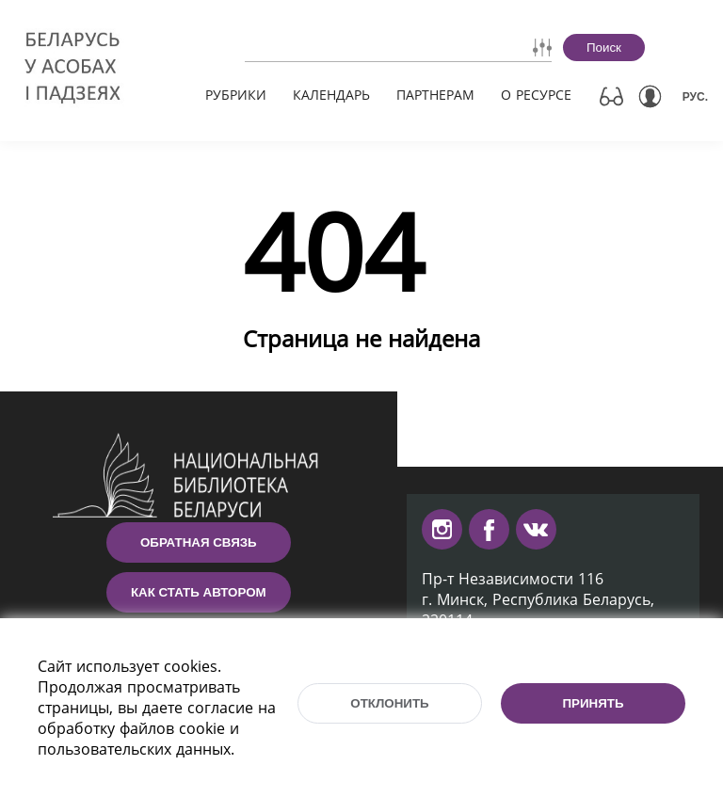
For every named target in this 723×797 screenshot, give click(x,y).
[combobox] (344, 47)
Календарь (331, 95)
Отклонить (389, 703)
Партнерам (435, 95)
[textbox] (344, 47)
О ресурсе (536, 95)
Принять (593, 703)
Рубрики (235, 95)
